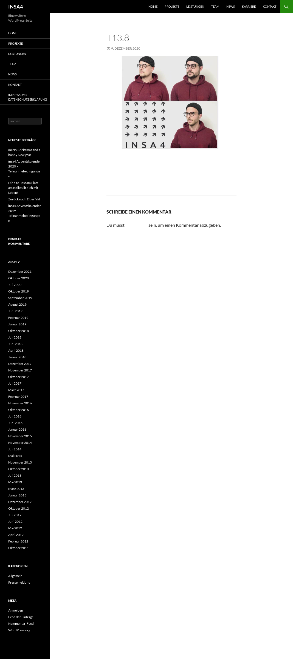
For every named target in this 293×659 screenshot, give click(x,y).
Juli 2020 (14, 285)
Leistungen (195, 6)
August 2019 (17, 304)
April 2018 (16, 350)
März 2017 (16, 390)
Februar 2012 (18, 541)
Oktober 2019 (18, 291)
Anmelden (15, 610)
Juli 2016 (14, 416)
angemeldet (136, 225)
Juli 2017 (14, 383)
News (230, 6)
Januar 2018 (17, 357)
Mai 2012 (15, 528)
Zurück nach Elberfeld (24, 199)
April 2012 (16, 535)
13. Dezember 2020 (185, 48)
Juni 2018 (15, 344)
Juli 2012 (14, 515)
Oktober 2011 (18, 548)
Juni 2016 (15, 423)
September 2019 (20, 298)
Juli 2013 (14, 475)
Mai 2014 (15, 456)
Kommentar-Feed (21, 623)
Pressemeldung (19, 582)
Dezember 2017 (20, 364)
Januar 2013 (17, 495)
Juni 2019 (15, 311)
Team (215, 6)
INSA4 (15, 7)
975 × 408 (155, 48)
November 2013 (20, 462)
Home (152, 6)
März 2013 (16, 489)
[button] (12, 647)
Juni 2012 (15, 521)
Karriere (249, 6)
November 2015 (20, 436)
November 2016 (20, 403)
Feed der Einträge (20, 617)
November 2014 (20, 443)
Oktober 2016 (18, 410)
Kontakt (269, 6)
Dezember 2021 (20, 271)
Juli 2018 (14, 337)
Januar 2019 (17, 324)
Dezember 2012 (20, 502)
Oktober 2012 (18, 508)
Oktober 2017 (18, 377)
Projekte (172, 6)
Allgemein (15, 576)
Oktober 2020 (18, 278)
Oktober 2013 (18, 469)
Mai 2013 (15, 482)
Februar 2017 (18, 396)
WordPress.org (19, 630)
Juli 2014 (14, 449)
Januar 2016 (17, 429)
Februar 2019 (18, 318)
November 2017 (20, 370)
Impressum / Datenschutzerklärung (27, 97)
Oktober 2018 (18, 331)
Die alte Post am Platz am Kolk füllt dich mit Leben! (23, 188)
